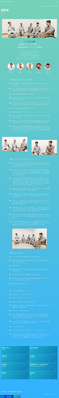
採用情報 (44, 6)
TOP (41, 6)
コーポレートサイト (4, 390)
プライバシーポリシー (11, 390)
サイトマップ (17, 390)
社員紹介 (48, 6)
